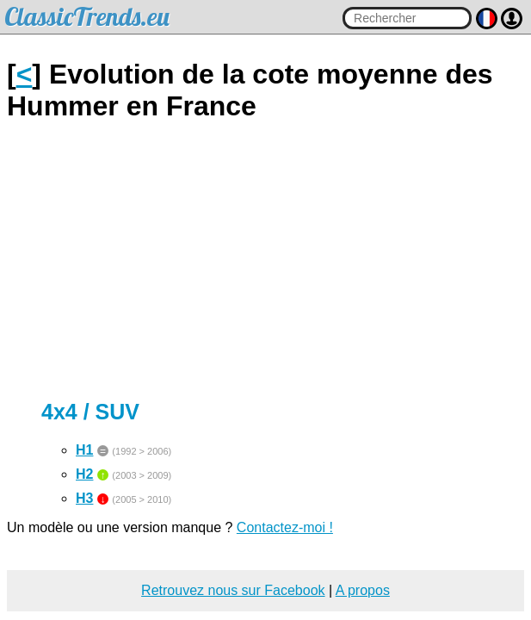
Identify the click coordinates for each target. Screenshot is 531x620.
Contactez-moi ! (285, 527)
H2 (84, 474)
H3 (84, 498)
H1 (84, 450)
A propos (363, 590)
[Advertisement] (265, 260)
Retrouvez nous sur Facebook (232, 590)
